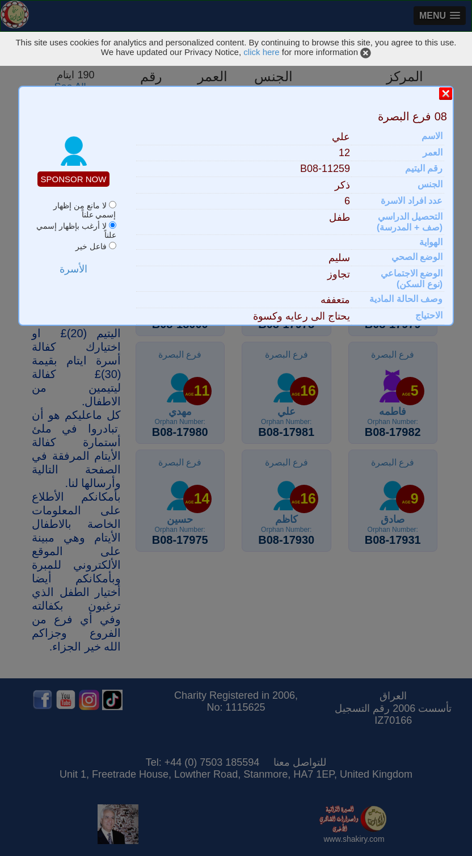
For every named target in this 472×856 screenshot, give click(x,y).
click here (261, 52)
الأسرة (73, 269)
